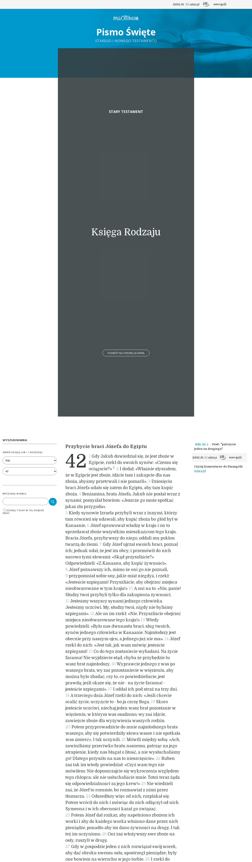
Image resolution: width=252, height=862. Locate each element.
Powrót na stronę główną (126, 353)
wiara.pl (200, 471)
